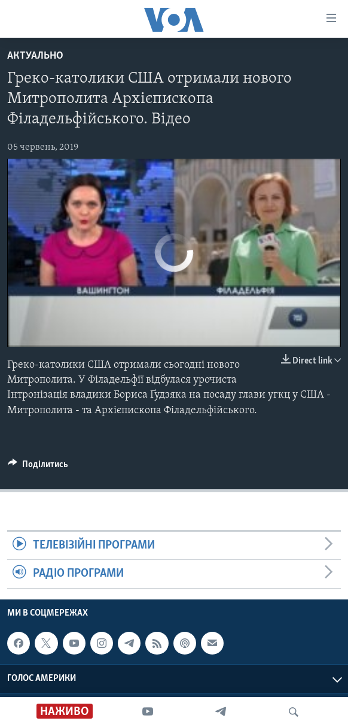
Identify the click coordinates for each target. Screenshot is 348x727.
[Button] (38, 467)
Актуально (35, 56)
